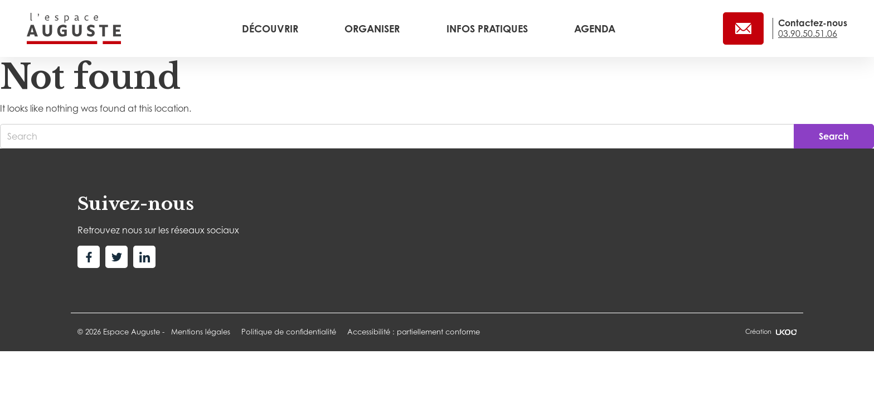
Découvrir (271, 28)
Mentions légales (200, 331)
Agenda (594, 28)
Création (771, 332)
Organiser (373, 28)
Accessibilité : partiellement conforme (413, 331)
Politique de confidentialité (288, 331)
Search (834, 136)
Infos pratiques (488, 28)
